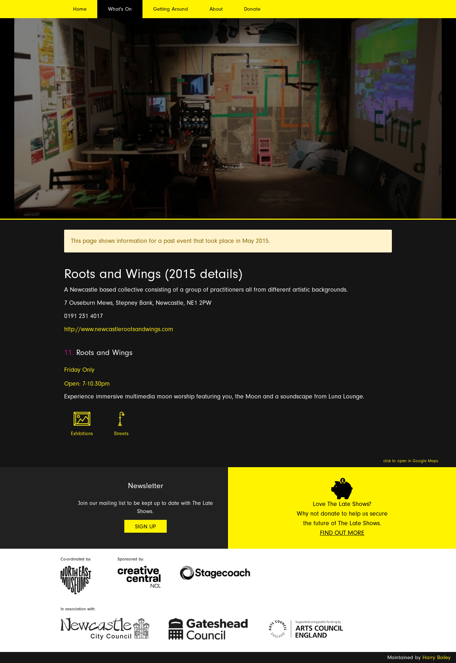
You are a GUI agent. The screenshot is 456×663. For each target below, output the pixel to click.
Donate (252, 9)
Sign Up (145, 526)
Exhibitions (82, 434)
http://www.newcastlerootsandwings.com (118, 329)
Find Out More (342, 533)
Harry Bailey (437, 657)
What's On (120, 9)
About (216, 9)
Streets (121, 434)
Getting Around (170, 9)
